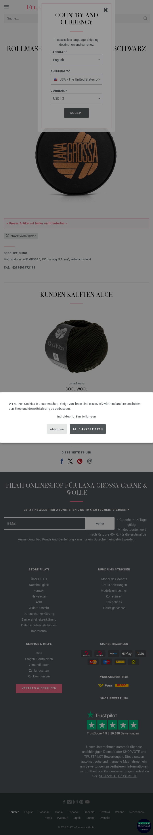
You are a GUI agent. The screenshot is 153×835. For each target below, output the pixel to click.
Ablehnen (57, 429)
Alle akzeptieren (88, 429)
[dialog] (76, 417)
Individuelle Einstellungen (76, 416)
